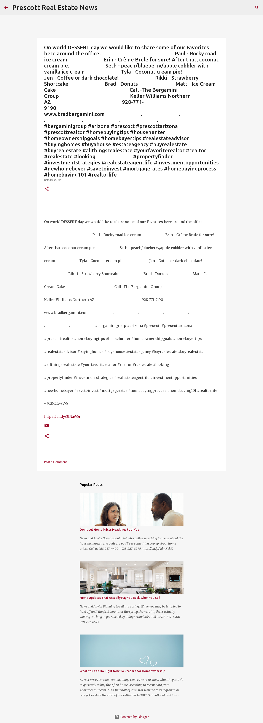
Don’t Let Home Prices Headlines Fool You (109, 529)
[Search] (257, 7)
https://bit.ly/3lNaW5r (62, 416)
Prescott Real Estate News (54, 7)
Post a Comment (55, 462)
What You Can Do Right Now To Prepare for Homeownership (122, 671)
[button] (46, 189)
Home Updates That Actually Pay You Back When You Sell (120, 597)
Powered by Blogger (131, 717)
